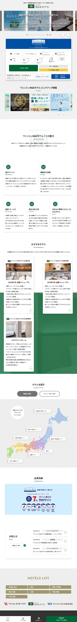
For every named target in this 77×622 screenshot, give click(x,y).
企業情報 (33, 574)
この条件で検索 (23, 68)
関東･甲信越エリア (56, 395)
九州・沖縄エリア (14, 417)
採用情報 (42, 574)
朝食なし (62, 60)
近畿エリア (33, 411)
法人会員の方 (25, 75)
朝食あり (62, 58)
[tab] (26, 34)
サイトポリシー (23, 574)
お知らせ (13, 574)
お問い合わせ (52, 574)
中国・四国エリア (20, 394)
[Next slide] (69, 35)
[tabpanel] (13, 101)
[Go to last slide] (62, 35)
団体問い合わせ (11, 78)
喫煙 (51, 60)
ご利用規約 (63, 574)
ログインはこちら (21, 78)
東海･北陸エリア (32, 385)
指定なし (52, 61)
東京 (47, 407)
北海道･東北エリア (41, 367)
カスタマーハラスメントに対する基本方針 (38, 579)
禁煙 (51, 58)
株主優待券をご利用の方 (13, 75)
